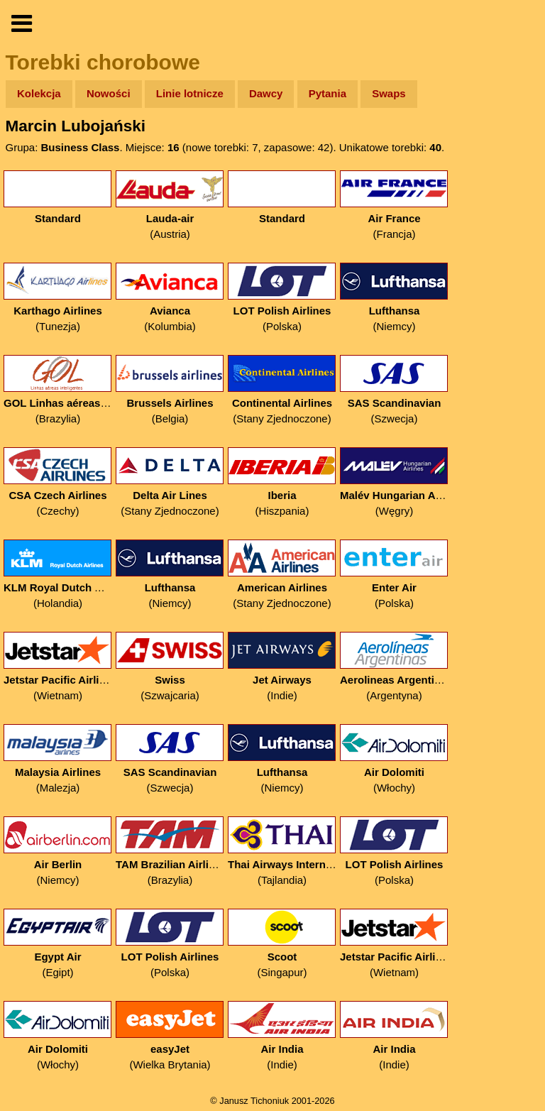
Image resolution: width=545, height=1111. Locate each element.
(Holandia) (58, 575)
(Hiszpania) (282, 482)
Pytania (327, 93)
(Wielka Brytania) (170, 1036)
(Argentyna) (394, 667)
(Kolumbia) (170, 298)
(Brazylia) (58, 390)
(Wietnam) (58, 667)
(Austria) (170, 205)
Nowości (109, 93)
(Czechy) (58, 482)
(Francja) (394, 205)
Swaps (389, 93)
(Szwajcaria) (170, 667)
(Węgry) (394, 482)
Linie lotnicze (190, 93)
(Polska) (282, 298)
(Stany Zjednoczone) (282, 390)
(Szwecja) (394, 390)
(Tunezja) (58, 298)
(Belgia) (170, 390)
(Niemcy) (394, 298)
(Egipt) (58, 944)
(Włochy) (394, 759)
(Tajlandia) (282, 851)
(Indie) (282, 667)
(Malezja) (58, 759)
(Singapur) (282, 944)
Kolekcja (39, 93)
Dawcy (266, 93)
